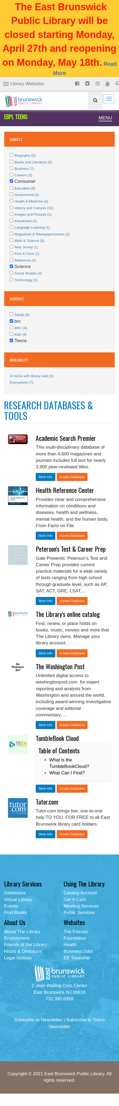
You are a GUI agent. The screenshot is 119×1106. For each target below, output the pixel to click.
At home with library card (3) (31, 376)
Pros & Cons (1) (27, 254)
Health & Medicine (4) (31, 201)
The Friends (76, 931)
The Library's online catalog (68, 614)
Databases (15, 892)
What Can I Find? (67, 772)
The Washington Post (60, 666)
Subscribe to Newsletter (38, 1019)
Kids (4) (21, 334)
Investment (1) (26, 221)
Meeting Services (81, 906)
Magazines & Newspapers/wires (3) (42, 234)
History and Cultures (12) (34, 208)
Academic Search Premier (66, 438)
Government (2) (27, 195)
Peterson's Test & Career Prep (71, 549)
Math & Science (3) (29, 241)
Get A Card (75, 899)
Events (11, 906)
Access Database (72, 477)
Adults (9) (22, 315)
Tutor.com (47, 801)
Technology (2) (26, 280)
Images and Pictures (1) (33, 214)
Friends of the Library (25, 944)
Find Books (15, 912)
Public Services (79, 912)
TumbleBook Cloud (57, 738)
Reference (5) (25, 260)
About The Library (22, 931)
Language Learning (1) (32, 227)
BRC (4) (21, 328)
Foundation (75, 938)
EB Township (77, 957)
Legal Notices (18, 957)
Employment (16, 938)
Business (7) (24, 169)
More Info (45, 477)
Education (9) (25, 188)
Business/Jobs (78, 951)
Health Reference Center (65, 490)
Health (70, 944)
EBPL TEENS (15, 117)
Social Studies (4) (28, 273)
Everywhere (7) (21, 382)
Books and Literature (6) (33, 162)
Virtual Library (18, 899)
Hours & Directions (23, 951)
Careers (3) (23, 175)
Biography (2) (25, 155)
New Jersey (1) (26, 247)
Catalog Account (80, 892)
